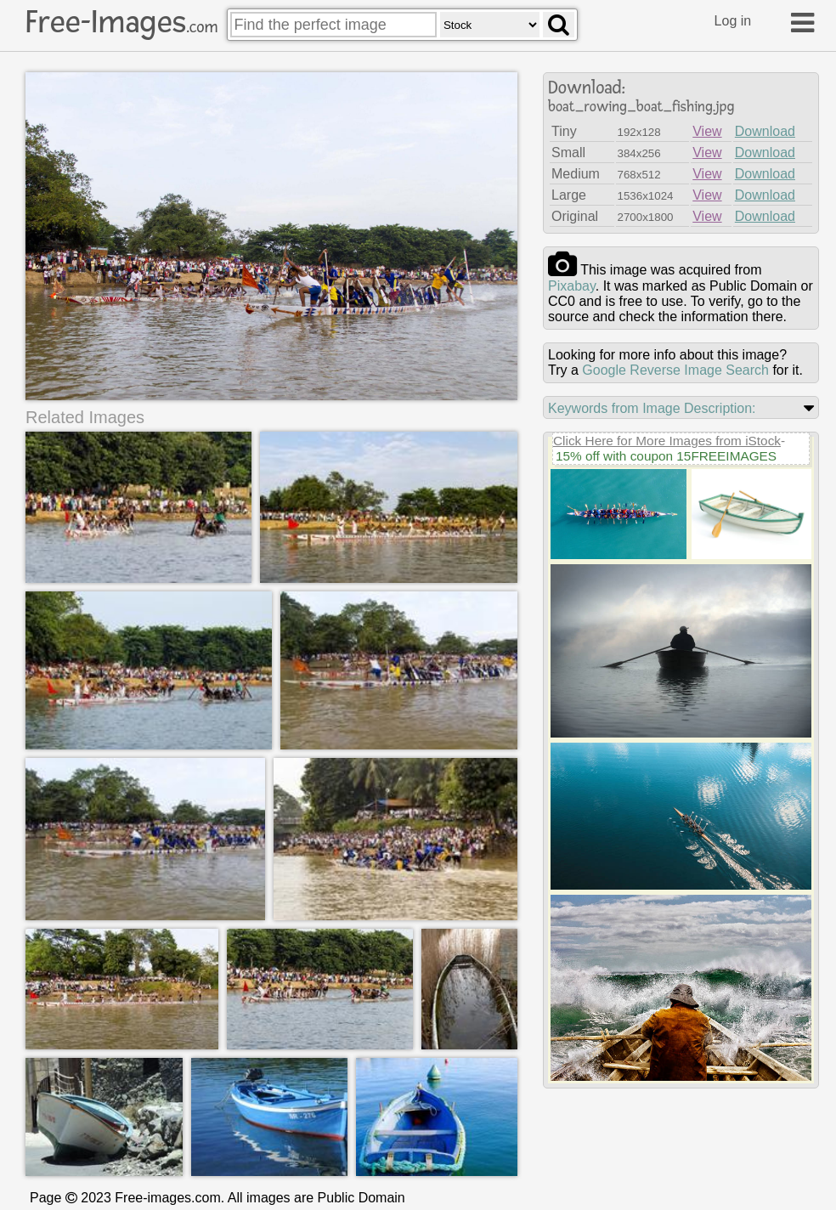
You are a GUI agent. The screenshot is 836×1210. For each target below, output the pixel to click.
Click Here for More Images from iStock (667, 440)
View (706, 131)
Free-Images (121, 22)
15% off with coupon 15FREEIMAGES (666, 456)
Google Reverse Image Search (675, 370)
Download (765, 131)
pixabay (572, 286)
